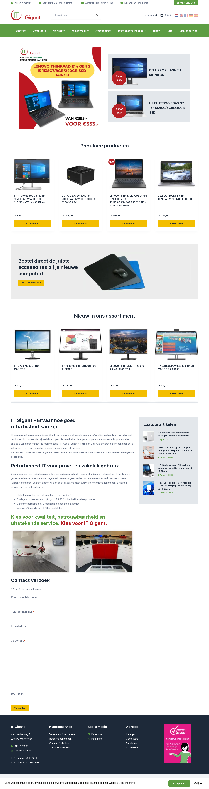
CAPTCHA (17, 693)
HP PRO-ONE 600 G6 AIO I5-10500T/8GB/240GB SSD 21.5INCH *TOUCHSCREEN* (31, 199)
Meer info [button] (130, 783)
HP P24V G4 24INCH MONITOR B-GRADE (74, 367)
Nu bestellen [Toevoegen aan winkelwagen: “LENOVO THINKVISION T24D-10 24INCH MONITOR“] (128, 393)
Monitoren (59, 30)
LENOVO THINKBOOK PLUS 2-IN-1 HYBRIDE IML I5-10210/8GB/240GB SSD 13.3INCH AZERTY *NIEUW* (128, 200)
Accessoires (103, 30)
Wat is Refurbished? (60, 747)
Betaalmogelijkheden (60, 738)
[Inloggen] (151, 15)
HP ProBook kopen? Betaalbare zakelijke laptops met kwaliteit (173, 434)
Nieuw (156, 30)
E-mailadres (19, 626)
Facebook (96, 734)
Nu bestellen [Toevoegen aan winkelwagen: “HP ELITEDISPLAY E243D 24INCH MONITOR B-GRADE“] (176, 393)
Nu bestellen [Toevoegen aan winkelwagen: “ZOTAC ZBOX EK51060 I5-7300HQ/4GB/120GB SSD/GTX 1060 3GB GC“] (80, 223)
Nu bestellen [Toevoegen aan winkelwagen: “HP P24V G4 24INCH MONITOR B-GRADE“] (80, 393)
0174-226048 (21, 746)
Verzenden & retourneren (62, 734)
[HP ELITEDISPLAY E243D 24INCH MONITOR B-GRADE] (176, 344)
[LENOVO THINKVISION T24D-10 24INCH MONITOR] (128, 344)
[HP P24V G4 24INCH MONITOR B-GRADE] (80, 344)
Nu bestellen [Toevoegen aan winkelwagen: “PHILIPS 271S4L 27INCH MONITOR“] (32, 393)
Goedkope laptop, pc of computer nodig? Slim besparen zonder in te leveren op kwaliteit (175, 450)
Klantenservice (188, 30)
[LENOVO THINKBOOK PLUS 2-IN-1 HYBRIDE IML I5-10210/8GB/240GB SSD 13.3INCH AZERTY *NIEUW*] (128, 174)
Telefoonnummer (22, 612)
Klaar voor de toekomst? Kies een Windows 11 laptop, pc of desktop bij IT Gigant (175, 485)
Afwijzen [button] (197, 783)
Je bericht (18, 641)
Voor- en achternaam (25, 597)
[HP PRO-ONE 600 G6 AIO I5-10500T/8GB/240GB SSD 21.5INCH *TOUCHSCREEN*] (32, 174)
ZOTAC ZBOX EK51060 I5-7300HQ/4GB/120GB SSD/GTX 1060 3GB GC (78, 199)
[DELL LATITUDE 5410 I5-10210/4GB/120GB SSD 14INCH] (176, 174)
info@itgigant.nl (23, 750)
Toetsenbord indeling (133, 31)
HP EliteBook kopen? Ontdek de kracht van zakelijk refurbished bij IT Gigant (175, 468)
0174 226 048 (186, 3)
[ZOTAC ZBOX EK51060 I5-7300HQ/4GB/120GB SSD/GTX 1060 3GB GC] (80, 174)
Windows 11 (81, 31)
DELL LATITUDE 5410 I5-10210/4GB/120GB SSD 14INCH (172, 199)
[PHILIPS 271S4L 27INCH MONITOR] (32, 344)
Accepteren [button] (179, 783)
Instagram (96, 738)
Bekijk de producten (31, 282)
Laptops (21, 30)
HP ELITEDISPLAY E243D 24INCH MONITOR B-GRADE (175, 367)
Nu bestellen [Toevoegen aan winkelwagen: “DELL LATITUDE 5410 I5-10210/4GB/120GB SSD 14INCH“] (176, 223)
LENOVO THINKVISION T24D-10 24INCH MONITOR (128, 367)
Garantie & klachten (59, 743)
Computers (39, 30)
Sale (170, 30)
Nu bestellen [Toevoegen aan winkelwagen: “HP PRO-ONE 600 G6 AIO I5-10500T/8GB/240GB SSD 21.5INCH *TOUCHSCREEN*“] (32, 223)
